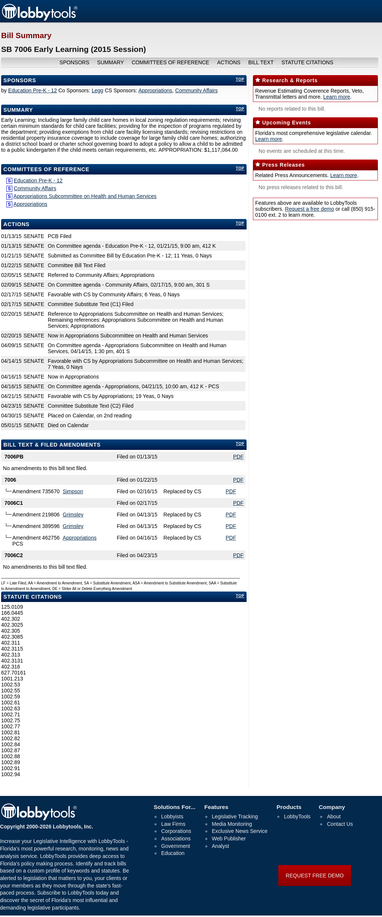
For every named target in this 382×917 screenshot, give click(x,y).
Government (175, 846)
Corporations (176, 831)
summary (110, 62)
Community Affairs (196, 90)
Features (216, 807)
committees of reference (170, 62)
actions (229, 62)
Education (173, 853)
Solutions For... (174, 807)
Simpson (73, 491)
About (334, 816)
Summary (18, 110)
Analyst (220, 846)
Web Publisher (229, 839)
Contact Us (340, 824)
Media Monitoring (232, 824)
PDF (238, 457)
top (240, 79)
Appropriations (155, 90)
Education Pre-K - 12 (32, 90)
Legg (97, 90)
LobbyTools (297, 816)
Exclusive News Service (239, 831)
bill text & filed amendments (52, 445)
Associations (176, 839)
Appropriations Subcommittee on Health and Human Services (84, 196)
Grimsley (73, 515)
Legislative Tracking (235, 816)
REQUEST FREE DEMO (315, 876)
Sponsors (19, 80)
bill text (260, 62)
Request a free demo (309, 209)
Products (288, 807)
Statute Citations (307, 62)
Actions (16, 224)
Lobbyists (172, 816)
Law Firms (173, 824)
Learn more (336, 97)
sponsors (75, 62)
